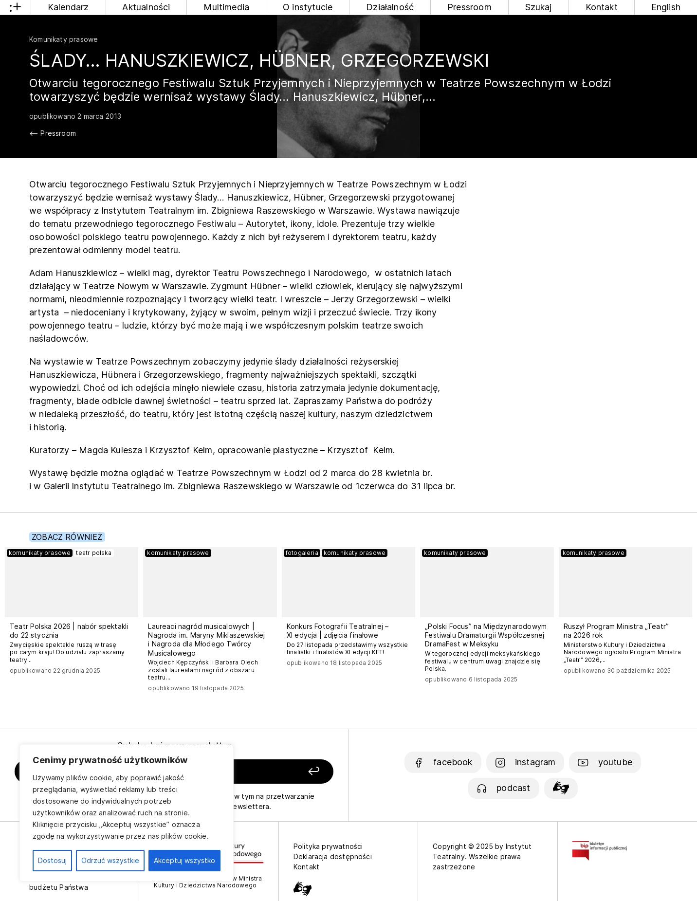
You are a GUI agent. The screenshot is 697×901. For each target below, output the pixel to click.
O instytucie (307, 7)
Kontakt (602, 7)
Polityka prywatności (328, 846)
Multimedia (226, 7)
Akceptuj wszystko (184, 860)
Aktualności (146, 7)
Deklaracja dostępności (332, 856)
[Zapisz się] (271, 771)
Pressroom (469, 7)
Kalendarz (68, 7)
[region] (126, 813)
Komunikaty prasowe (63, 39)
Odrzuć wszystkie (110, 860)
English (665, 7)
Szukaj (538, 7)
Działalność (390, 7)
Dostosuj (52, 860)
